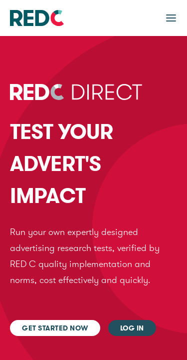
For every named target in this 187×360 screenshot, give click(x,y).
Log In (132, 328)
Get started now (55, 328)
